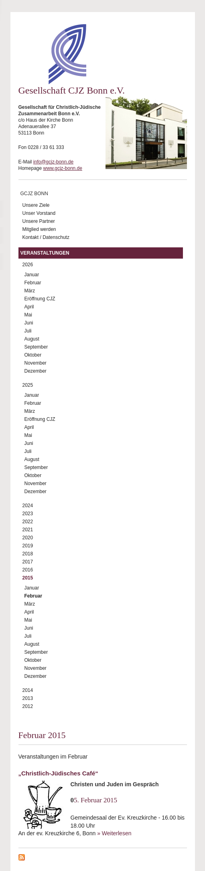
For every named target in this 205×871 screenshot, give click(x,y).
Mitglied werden (39, 229)
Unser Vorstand (39, 213)
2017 (27, 562)
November (35, 363)
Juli (28, 331)
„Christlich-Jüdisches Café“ (58, 773)
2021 (27, 529)
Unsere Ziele (36, 205)
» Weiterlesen (114, 833)
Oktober (33, 355)
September (36, 347)
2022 (27, 521)
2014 (27, 690)
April (29, 307)
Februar (32, 283)
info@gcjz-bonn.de (53, 162)
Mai (28, 315)
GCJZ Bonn (34, 193)
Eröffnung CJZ (39, 299)
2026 (27, 264)
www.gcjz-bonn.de (62, 168)
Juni (28, 323)
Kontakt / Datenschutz (45, 237)
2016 (27, 570)
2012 (27, 706)
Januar (31, 274)
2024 (27, 505)
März (29, 291)
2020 (27, 538)
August (31, 339)
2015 (27, 578)
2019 (27, 546)
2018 (27, 554)
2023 (27, 513)
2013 (27, 698)
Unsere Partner (38, 221)
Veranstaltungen (44, 253)
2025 (27, 385)
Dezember (35, 371)
